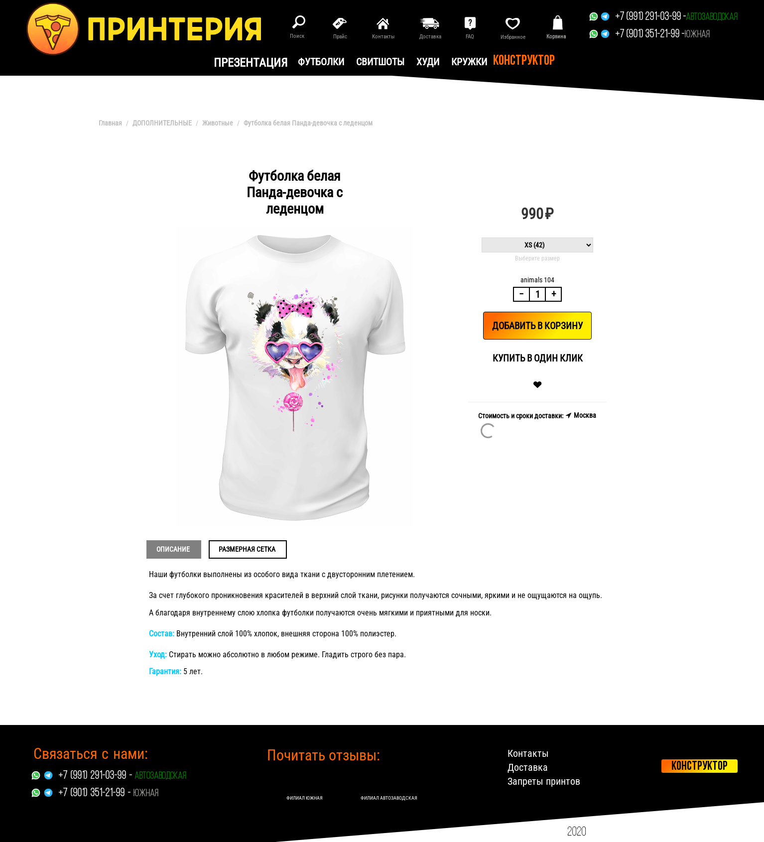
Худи (427, 62)
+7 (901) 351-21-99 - (649, 34)
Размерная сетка (247, 549)
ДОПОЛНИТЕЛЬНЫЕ (162, 123)
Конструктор (524, 61)
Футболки (321, 62)
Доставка (528, 767)
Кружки (469, 62)
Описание (173, 549)
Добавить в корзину (537, 326)
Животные (217, 123)
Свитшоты (380, 62)
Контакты (528, 753)
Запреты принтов (544, 781)
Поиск (297, 36)
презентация (251, 63)
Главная (110, 123)
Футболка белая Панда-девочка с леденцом (308, 123)
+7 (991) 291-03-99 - (650, 17)
